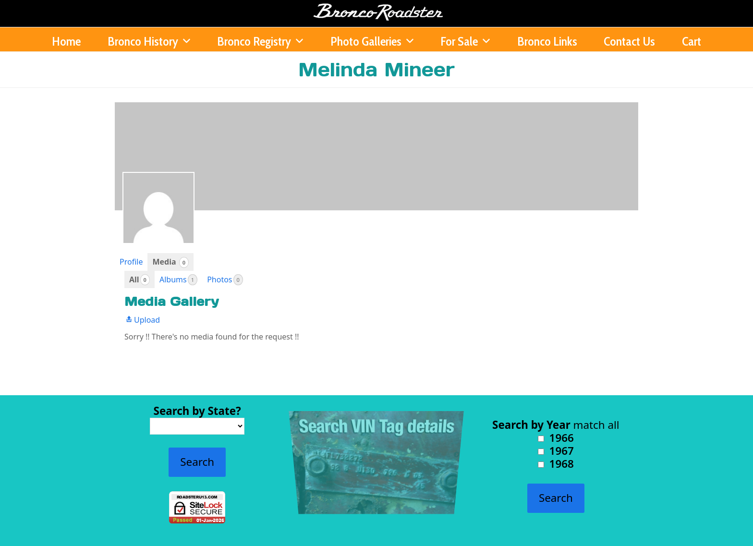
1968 (556, 463)
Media (170, 261)
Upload (142, 320)
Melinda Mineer (376, 70)
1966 (556, 437)
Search (197, 461)
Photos (225, 279)
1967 (556, 450)
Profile (131, 261)
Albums (178, 279)
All (139, 279)
